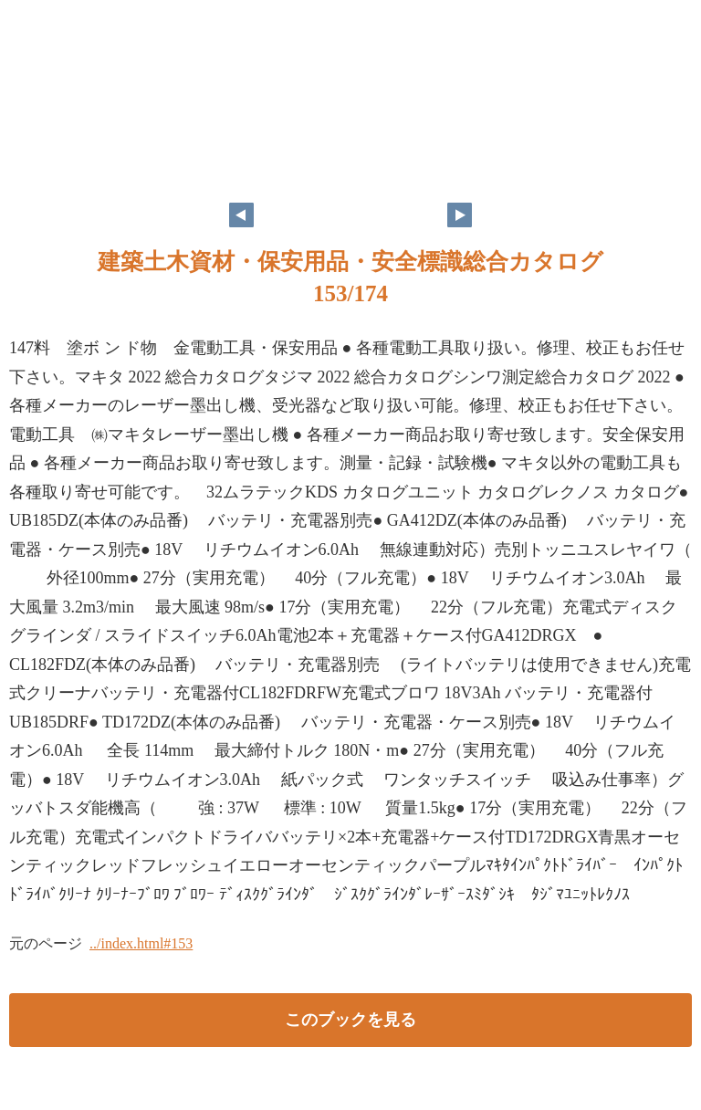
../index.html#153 (141, 943)
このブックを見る (350, 1020)
